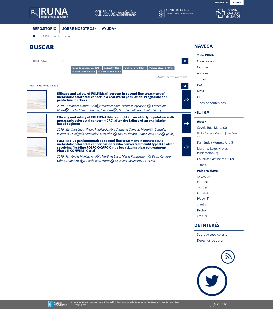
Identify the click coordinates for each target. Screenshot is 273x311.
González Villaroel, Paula (135, 110)
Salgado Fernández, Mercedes (93, 134)
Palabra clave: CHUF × (135, 68)
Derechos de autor (210, 240)
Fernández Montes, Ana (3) (216, 143)
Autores (202, 73)
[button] (221, 2)
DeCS (201, 85)
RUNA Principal (46, 36)
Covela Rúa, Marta (98, 161)
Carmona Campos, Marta (132, 129)
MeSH (201, 91)
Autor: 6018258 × (112, 68)
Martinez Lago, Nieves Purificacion (124, 106)
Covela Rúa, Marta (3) (212, 128)
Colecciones (205, 61)
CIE (199, 97)
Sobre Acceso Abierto (212, 234)
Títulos (202, 79)
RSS (84, 304)
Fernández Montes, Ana (80, 106)
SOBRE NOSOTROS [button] (79, 28)
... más (201, 165)
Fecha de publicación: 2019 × (86, 68)
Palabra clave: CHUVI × (109, 71)
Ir (185, 60)
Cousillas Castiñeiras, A (130, 161)
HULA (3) (203, 198)
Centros (202, 67)
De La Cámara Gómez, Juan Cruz (92, 110)
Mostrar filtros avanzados (173, 77)
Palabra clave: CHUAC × (161, 68)
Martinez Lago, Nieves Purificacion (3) (212, 151)
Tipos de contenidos (211, 103)
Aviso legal (75, 304)
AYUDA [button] (109, 28)
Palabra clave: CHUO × (83, 71)
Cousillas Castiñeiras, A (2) (215, 159)
